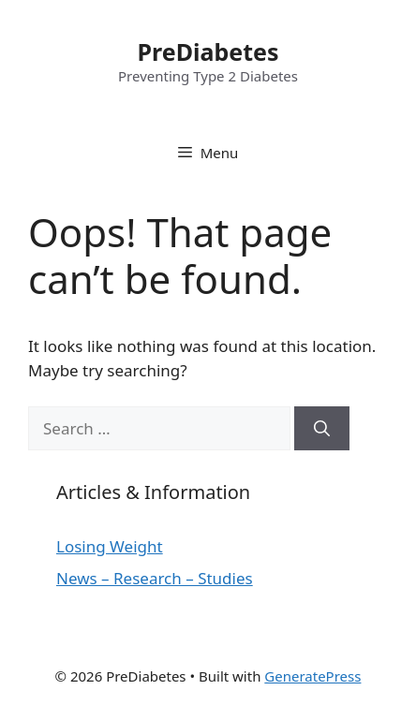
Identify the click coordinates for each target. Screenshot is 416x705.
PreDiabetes (208, 51)
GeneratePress (312, 676)
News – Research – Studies (154, 578)
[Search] (321, 428)
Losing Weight (109, 546)
